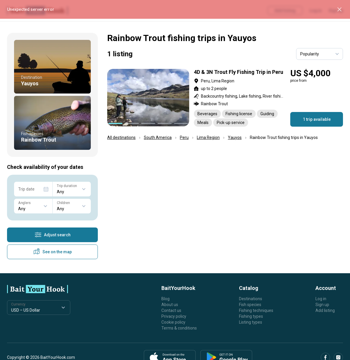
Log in (320, 298)
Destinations (250, 298)
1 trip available (317, 119)
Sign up (322, 304)
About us (169, 304)
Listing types (250, 322)
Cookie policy (173, 322)
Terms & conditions (179, 328)
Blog (165, 298)
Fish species (250, 304)
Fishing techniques (256, 310)
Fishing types (251, 316)
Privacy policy (173, 316)
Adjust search (53, 234)
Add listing (325, 310)
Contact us (171, 310)
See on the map (52, 251)
